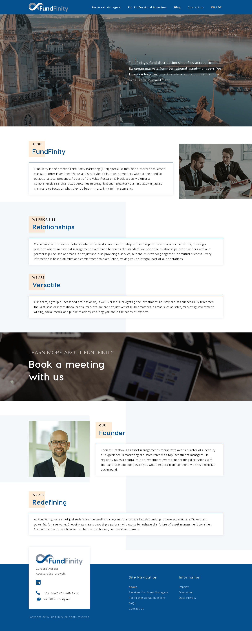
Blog (177, 7)
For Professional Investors (147, 7)
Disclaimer (186, 592)
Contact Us (196, 7)
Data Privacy (187, 597)
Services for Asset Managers (148, 592)
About (133, 587)
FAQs (132, 603)
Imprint (184, 587)
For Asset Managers (106, 7)
